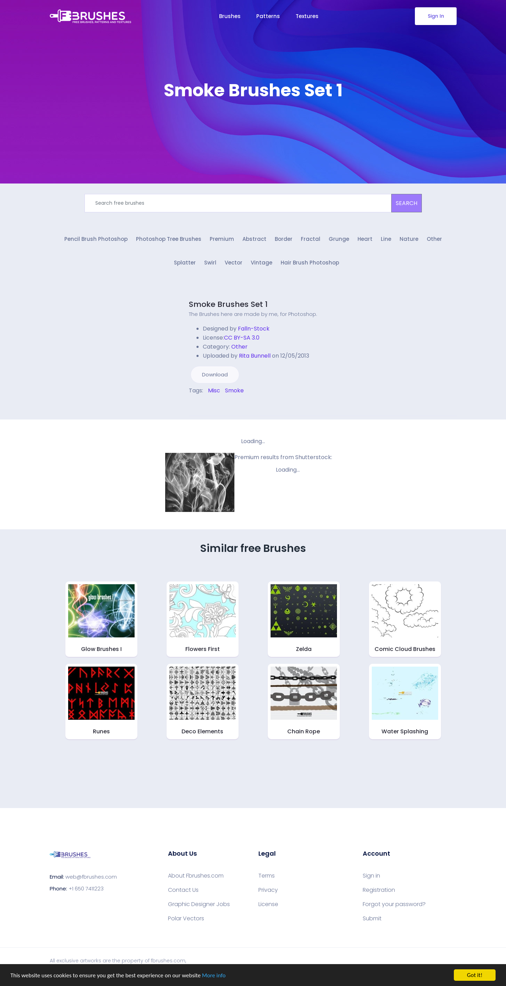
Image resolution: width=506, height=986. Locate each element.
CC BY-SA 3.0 (241, 338)
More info (214, 975)
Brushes (230, 16)
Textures (307, 16)
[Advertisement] (253, 121)
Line (386, 239)
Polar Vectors (186, 918)
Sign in (371, 875)
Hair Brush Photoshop (310, 262)
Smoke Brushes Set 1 (228, 304)
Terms (266, 875)
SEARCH (406, 203)
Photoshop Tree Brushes (168, 239)
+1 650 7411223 (86, 888)
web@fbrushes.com (91, 876)
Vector (233, 262)
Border (283, 239)
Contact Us (183, 890)
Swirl (210, 262)
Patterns (268, 16)
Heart (365, 239)
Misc (214, 390)
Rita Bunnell (255, 356)
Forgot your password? (394, 904)
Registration (379, 890)
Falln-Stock (254, 329)
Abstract (254, 239)
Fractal (310, 239)
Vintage (261, 262)
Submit (372, 918)
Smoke (234, 390)
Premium (222, 239)
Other (434, 239)
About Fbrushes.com (196, 875)
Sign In (435, 16)
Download (215, 374)
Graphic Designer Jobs (199, 904)
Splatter (185, 262)
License (268, 904)
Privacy (268, 890)
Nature (409, 239)
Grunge (339, 239)
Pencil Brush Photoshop (96, 239)
